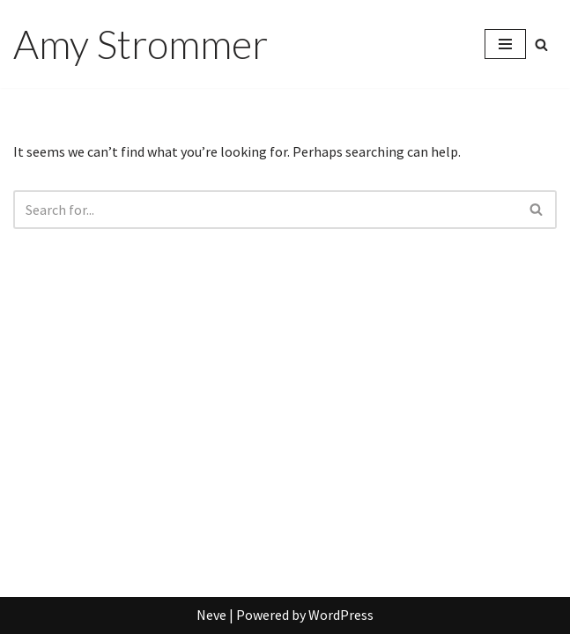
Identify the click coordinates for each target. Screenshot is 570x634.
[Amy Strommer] (140, 44)
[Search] (541, 44)
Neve (211, 614)
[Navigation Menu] (505, 44)
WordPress (341, 614)
